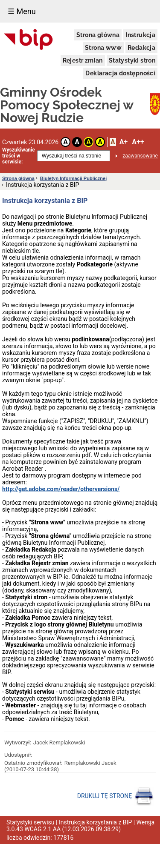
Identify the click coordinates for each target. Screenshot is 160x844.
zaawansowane (140, 156)
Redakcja (141, 47)
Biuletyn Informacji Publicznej (73, 178)
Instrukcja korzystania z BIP (95, 822)
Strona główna (97, 34)
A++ (138, 142)
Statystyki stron (132, 60)
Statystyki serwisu (30, 822)
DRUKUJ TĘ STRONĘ (115, 796)
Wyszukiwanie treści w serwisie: (18, 156)
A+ (123, 142)
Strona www (103, 47)
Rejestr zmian (83, 60)
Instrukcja (140, 34)
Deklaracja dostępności (120, 73)
